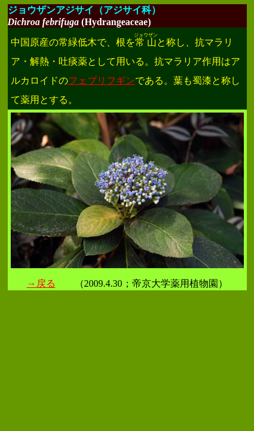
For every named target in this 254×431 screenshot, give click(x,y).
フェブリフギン (101, 80)
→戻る (41, 283)
